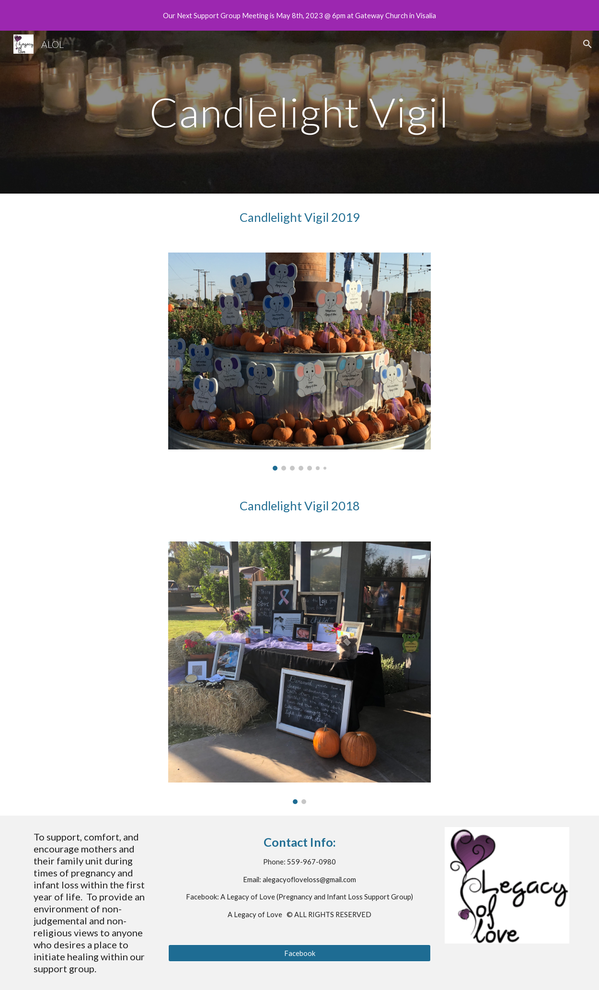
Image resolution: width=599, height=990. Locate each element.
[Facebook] (299, 953)
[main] (299, 112)
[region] (299, 15)
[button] (587, 44)
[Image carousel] (299, 362)
